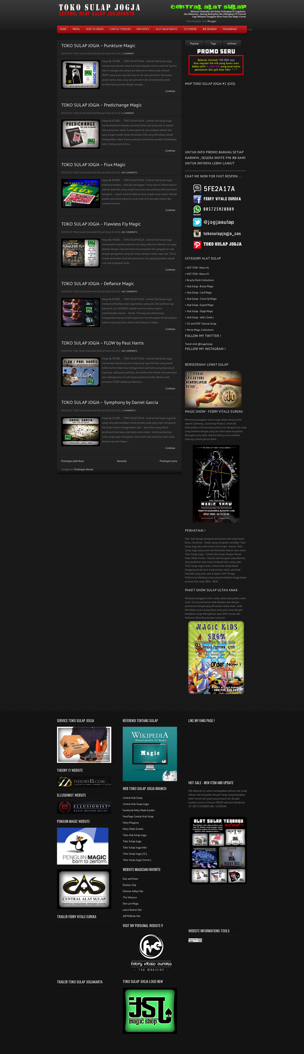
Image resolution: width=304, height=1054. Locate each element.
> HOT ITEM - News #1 (197, 267)
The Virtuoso (130, 897)
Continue (170, 91)
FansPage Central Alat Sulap (138, 816)
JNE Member (210, 29)
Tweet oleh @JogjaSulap (198, 344)
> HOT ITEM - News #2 (197, 274)
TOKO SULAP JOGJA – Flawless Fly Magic (101, 224)
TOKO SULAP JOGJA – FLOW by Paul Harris (102, 343)
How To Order (95, 29)
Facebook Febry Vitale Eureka (139, 810)
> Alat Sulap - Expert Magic (199, 305)
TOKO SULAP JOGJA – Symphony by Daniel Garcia (109, 402)
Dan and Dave (130, 878)
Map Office (143, 29)
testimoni (190, 29)
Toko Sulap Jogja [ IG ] (135, 853)
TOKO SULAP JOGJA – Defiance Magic (97, 283)
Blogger (212, 21)
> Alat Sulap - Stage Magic (199, 311)
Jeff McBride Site (131, 916)
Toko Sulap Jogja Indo (135, 847)
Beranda (121, 461)
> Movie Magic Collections (199, 330)
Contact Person (120, 29)
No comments (129, 172)
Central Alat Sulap (132, 798)
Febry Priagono (131, 822)
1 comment (128, 53)
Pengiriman (230, 29)
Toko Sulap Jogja (132, 841)
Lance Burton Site (132, 910)
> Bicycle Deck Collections (199, 280)
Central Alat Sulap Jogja (136, 804)
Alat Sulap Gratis (166, 29)
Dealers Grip (129, 885)
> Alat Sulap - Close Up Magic (201, 298)
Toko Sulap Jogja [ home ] (137, 860)
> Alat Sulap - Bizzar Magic (199, 286)
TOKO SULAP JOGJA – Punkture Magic (98, 46)
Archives (232, 43)
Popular (194, 43)
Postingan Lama (168, 461)
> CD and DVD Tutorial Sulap (200, 323)
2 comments (128, 410)
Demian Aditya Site (133, 891)
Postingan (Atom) (83, 469)
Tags (213, 43)
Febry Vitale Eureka (133, 829)
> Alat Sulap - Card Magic (198, 292)
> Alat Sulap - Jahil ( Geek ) (199, 317)
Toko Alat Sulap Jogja (134, 835)
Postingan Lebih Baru (72, 461)
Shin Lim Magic (131, 903)
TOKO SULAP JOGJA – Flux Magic (93, 164)
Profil (76, 29)
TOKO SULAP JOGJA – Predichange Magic (101, 105)
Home (63, 29)
